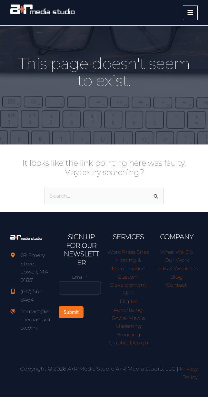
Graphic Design (128, 343)
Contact (176, 285)
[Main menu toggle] (190, 12)
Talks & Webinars (177, 268)
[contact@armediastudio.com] (31, 319)
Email (79, 277)
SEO (128, 293)
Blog (176, 277)
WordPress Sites (128, 252)
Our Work (176, 260)
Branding (128, 335)
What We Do (176, 252)
